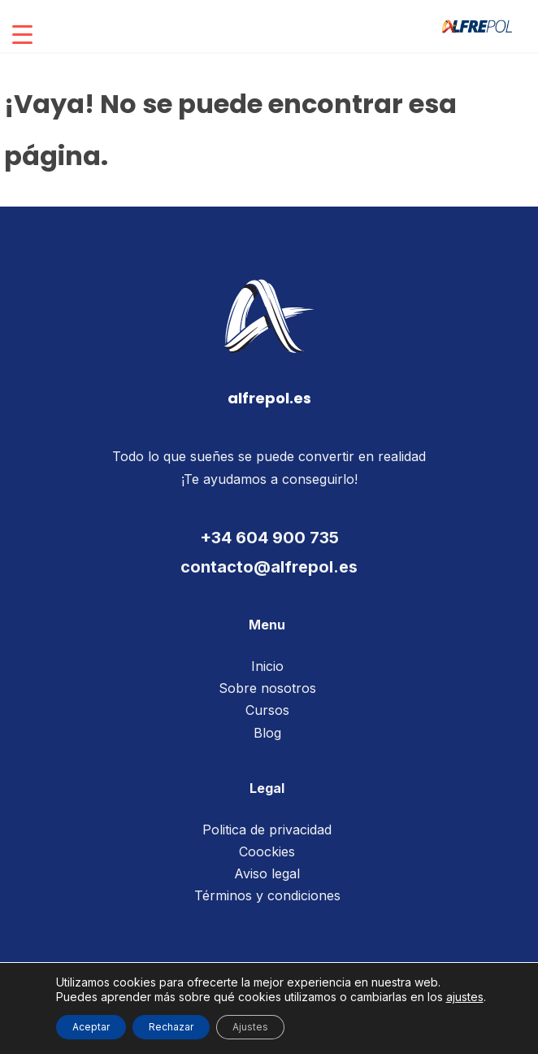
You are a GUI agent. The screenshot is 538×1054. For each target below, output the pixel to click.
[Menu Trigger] (22, 34)
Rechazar (171, 1027)
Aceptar (91, 1027)
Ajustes (250, 1027)
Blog (267, 733)
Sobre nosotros (267, 688)
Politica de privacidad (267, 829)
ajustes (465, 997)
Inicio (267, 666)
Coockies (267, 851)
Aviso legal (267, 873)
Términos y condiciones (267, 895)
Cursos (267, 710)
